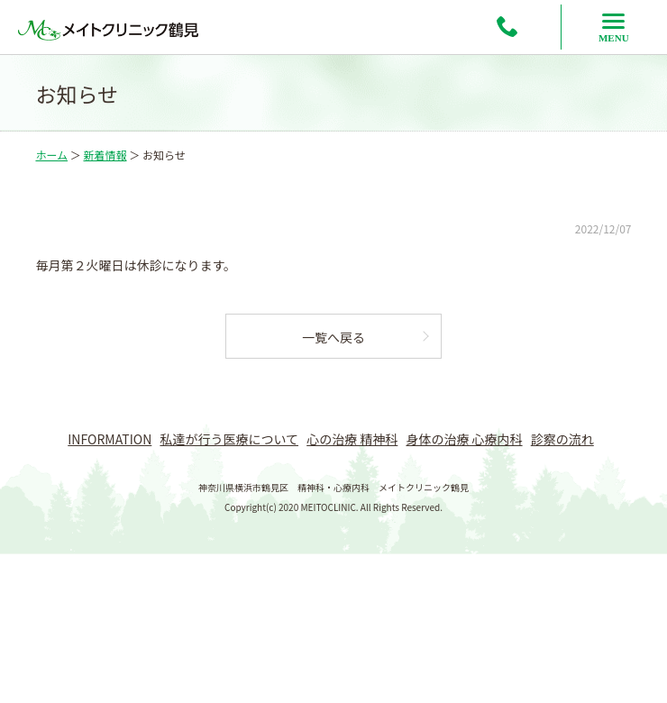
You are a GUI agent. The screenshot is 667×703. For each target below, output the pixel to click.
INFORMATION (109, 439)
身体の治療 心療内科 (464, 439)
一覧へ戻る (333, 337)
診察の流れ (562, 439)
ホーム (51, 154)
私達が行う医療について (229, 439)
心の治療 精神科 (351, 439)
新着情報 (104, 154)
